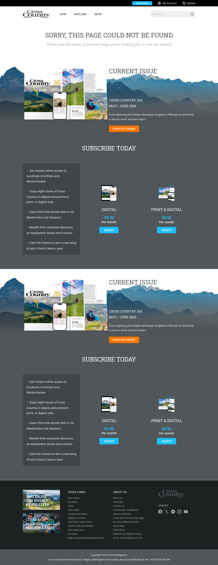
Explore (80, 14)
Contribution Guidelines (125, 509)
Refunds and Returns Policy (127, 533)
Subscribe (142, 3)
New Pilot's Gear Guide (80, 521)
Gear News (73, 509)
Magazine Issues (76, 517)
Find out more (124, 128)
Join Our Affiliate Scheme (126, 521)
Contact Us (118, 505)
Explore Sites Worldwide (80, 525)
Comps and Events (77, 513)
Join (62, 14)
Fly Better (73, 501)
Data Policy (119, 529)
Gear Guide (74, 497)
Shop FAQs (118, 525)
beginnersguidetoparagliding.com (86, 537)
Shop (98, 14)
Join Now (72, 533)
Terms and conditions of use (128, 537)
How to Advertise (122, 513)
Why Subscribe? (76, 529)
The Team (118, 501)
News (71, 505)
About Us (118, 497)
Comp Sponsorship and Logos (128, 517)
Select (109, 230)
